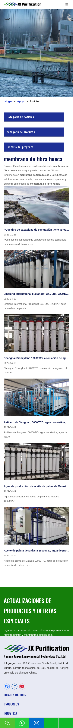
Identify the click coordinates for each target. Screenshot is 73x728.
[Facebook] (7, 686)
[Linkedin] (14, 686)
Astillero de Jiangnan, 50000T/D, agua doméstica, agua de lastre (36, 422)
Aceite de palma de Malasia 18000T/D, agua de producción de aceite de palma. (36, 550)
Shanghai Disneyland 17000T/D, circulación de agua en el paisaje (36, 358)
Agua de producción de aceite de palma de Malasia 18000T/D (36, 486)
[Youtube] (22, 686)
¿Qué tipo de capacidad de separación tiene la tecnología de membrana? (36, 229)
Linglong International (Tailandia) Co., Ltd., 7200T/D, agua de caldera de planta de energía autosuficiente (36, 293)
